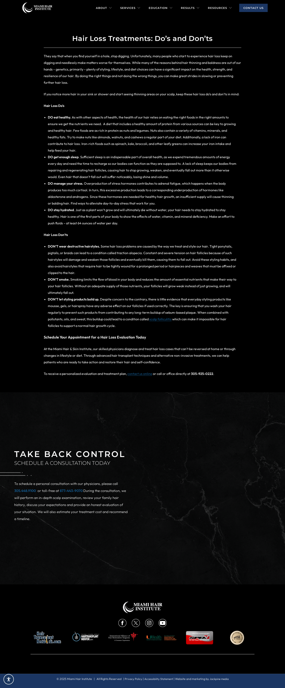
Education (161, 7)
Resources (220, 7)
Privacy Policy (132, 679)
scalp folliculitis (160, 319)
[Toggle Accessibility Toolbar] (8, 679)
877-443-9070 (71, 490)
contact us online (139, 374)
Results (190, 7)
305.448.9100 (25, 490)
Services (130, 7)
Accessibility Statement (158, 679)
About (104, 7)
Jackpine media (220, 679)
